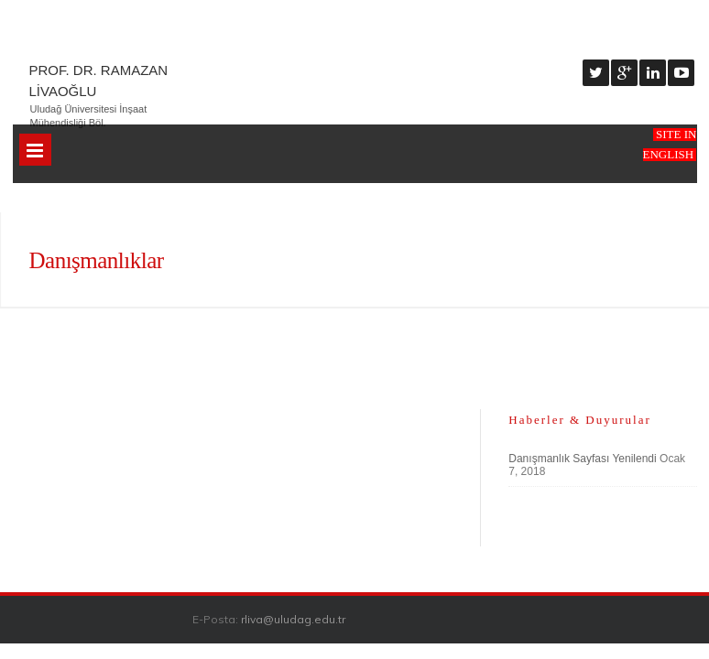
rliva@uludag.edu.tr (293, 619)
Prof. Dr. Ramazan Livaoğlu (99, 80)
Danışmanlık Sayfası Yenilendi (582, 458)
